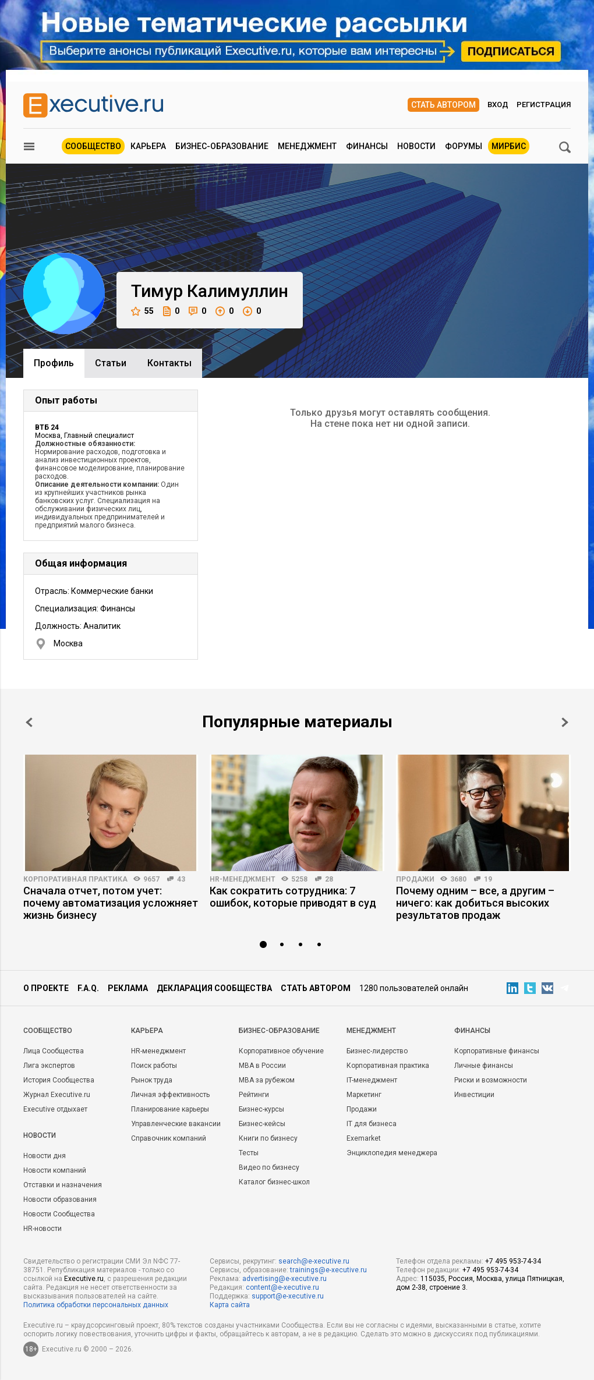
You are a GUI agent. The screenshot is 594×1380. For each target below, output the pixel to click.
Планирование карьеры (170, 1109)
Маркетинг (363, 1095)
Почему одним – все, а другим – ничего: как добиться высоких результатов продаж (475, 902)
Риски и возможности (490, 1080)
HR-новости (42, 1229)
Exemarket (363, 1138)
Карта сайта (230, 1305)
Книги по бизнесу (268, 1138)
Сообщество (93, 146)
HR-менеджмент (242, 879)
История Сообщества (58, 1080)
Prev (29, 722)
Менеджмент (307, 146)
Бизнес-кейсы (262, 1124)
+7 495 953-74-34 (513, 1261)
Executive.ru (84, 1279)
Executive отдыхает (55, 1109)
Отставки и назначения (62, 1185)
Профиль (54, 363)
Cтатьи (110, 363)
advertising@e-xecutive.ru (284, 1279)
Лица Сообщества (53, 1051)
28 (329, 879)
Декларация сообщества (214, 988)
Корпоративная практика (75, 879)
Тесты (249, 1153)
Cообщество (47, 1031)
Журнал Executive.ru (56, 1095)
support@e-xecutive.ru (288, 1296)
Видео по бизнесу (269, 1167)
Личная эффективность (170, 1095)
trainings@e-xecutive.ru (328, 1270)
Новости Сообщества (59, 1214)
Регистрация (544, 104)
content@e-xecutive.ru (282, 1287)
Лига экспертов (49, 1065)
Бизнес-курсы (261, 1109)
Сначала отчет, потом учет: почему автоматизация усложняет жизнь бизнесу (110, 902)
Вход (497, 104)
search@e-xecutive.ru (313, 1261)
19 (488, 879)
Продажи (415, 879)
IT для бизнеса (371, 1124)
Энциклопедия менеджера (391, 1153)
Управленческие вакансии (176, 1124)
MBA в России (262, 1065)
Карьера (148, 146)
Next (565, 722)
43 (181, 879)
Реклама (128, 988)
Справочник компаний (168, 1138)
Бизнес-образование (221, 146)
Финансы (367, 146)
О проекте (46, 988)
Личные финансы (483, 1065)
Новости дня (44, 1156)
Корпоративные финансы (496, 1051)
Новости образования (60, 1199)
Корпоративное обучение (281, 1051)
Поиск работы (154, 1065)
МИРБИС (509, 146)
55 (142, 311)
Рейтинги (254, 1095)
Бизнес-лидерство (377, 1051)
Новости (416, 146)
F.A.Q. (88, 988)
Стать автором (443, 104)
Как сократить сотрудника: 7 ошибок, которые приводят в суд (293, 896)
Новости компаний (54, 1170)
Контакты (169, 363)
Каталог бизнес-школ (274, 1182)
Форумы (463, 146)
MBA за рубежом (267, 1080)
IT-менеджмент (371, 1080)
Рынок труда (151, 1080)
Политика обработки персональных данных (95, 1305)
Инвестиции (474, 1095)
